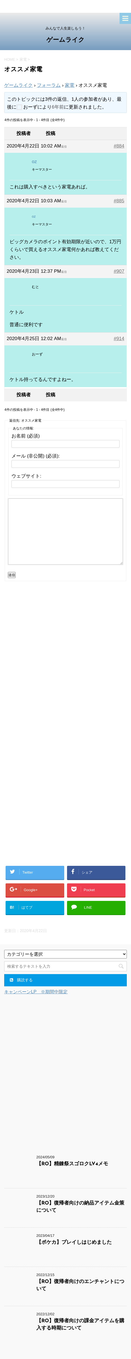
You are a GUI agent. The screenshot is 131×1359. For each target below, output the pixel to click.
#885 (119, 200)
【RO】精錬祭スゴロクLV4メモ (72, 1164)
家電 (69, 85)
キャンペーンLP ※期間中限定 (36, 991)
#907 (119, 271)
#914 (119, 338)
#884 (119, 146)
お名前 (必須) (25, 436)
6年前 (58, 107)
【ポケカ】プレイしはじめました (74, 1242)
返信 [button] (64, 146)
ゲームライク (65, 40)
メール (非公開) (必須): (35, 456)
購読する (21, 980)
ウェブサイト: (26, 476)
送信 (11, 575)
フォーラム (49, 85)
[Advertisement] (65, 660)
